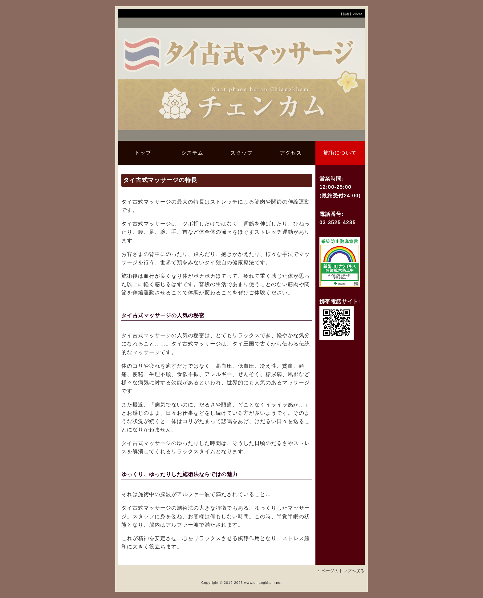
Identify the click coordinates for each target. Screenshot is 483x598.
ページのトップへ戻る (343, 570)
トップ (143, 153)
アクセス (291, 153)
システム (192, 153)
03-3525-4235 (337, 222)
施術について (340, 153)
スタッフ (241, 153)
